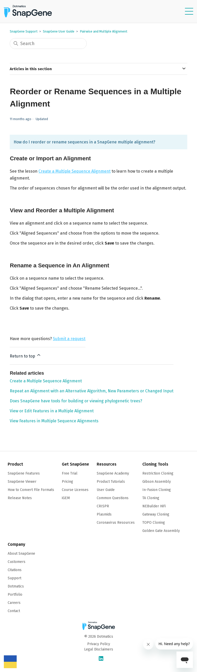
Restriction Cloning (157, 473)
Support (14, 578)
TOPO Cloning (153, 522)
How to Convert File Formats (31, 490)
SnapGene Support (23, 31)
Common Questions (113, 498)
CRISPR (103, 506)
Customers (16, 562)
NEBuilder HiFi (154, 506)
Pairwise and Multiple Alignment (103, 31)
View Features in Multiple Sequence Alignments (54, 420)
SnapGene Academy (113, 473)
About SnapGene (21, 553)
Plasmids (104, 514)
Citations (15, 570)
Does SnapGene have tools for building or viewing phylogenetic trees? (76, 400)
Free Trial (69, 473)
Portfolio (15, 594)
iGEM (66, 498)
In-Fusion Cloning (156, 490)
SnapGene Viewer (22, 481)
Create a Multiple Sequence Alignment (74, 171)
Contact (14, 611)
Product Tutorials (111, 481)
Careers (14, 603)
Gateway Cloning (155, 514)
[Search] (48, 43)
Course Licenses (75, 490)
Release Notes (20, 498)
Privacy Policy (98, 644)
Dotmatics (16, 586)
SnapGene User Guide (58, 31)
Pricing (67, 481)
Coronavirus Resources (116, 522)
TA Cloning (150, 498)
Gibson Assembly (156, 481)
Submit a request (69, 338)
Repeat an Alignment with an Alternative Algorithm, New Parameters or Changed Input (91, 390)
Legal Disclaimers (98, 649)
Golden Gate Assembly (161, 531)
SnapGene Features (24, 473)
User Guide (106, 490)
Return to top (25, 355)
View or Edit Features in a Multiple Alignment (52, 410)
